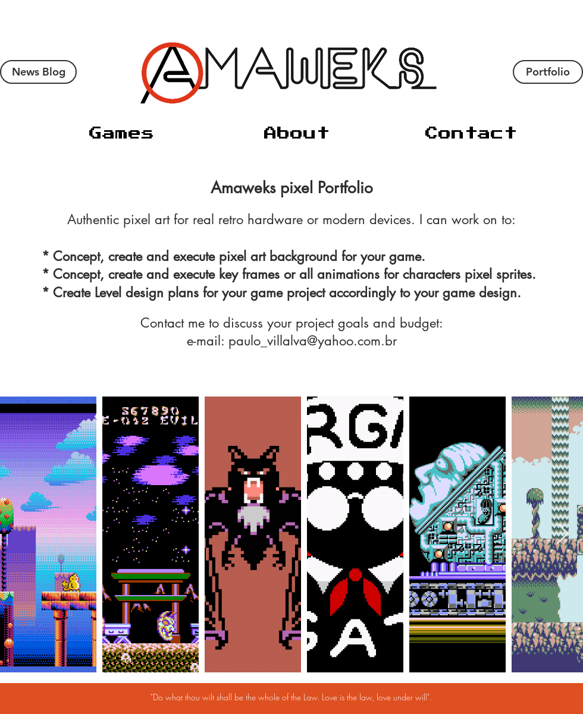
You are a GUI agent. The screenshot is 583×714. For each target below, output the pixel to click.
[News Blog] (38, 72)
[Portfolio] (548, 72)
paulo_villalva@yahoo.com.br (312, 340)
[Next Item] (562, 534)
